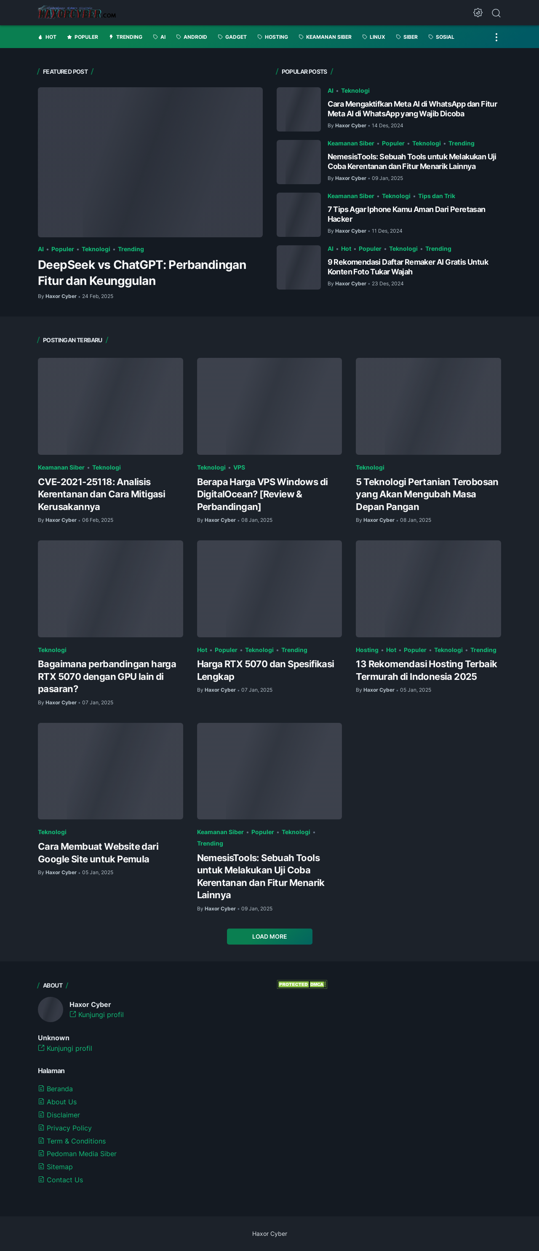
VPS (239, 467)
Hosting (367, 649)
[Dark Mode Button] (478, 13)
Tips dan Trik (436, 195)
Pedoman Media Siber (77, 1153)
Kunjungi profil (96, 1014)
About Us (57, 1102)
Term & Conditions (72, 1141)
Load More (269, 936)
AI (41, 248)
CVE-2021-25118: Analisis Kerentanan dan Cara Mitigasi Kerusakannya (101, 494)
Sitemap (55, 1166)
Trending (131, 248)
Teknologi (96, 248)
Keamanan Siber (351, 143)
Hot (346, 248)
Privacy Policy (65, 1128)
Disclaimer (59, 1115)
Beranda (55, 1089)
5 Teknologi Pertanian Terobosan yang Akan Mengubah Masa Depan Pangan (427, 494)
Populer (62, 248)
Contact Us (60, 1180)
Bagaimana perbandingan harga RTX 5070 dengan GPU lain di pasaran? (107, 676)
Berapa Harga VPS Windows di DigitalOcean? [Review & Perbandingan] (262, 494)
